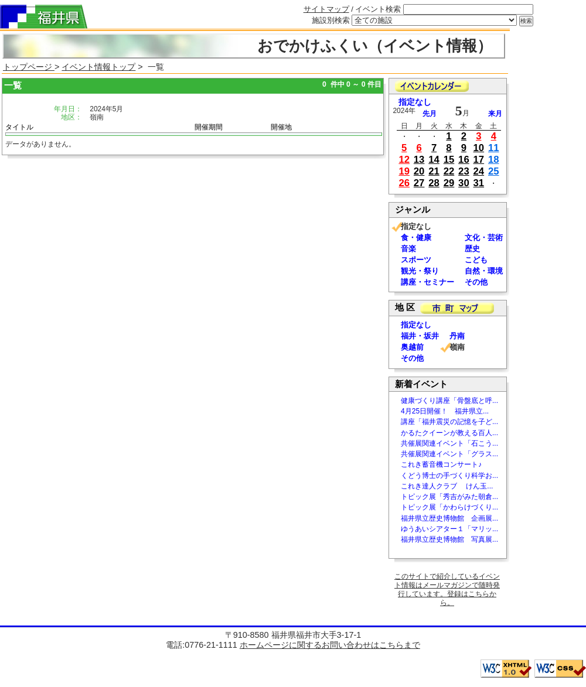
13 (419, 159)
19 (404, 171)
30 (463, 183)
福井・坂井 (420, 335)
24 (479, 171)
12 (404, 159)
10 (479, 147)
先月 (430, 114)
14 (434, 159)
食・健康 (416, 237)
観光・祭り (420, 270)
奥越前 (412, 347)
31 (479, 183)
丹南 (457, 335)
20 (419, 171)
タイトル (19, 127)
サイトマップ (326, 9)
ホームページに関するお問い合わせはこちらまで (330, 645)
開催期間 (209, 127)
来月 (495, 114)
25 (493, 171)
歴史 (472, 248)
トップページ (28, 66)
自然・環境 (484, 270)
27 (419, 183)
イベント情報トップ (98, 66)
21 (434, 171)
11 (493, 147)
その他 (476, 282)
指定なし (414, 102)
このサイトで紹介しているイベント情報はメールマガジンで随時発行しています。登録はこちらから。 (447, 589)
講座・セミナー (427, 282)
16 (463, 159)
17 (479, 159)
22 (449, 171)
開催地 (281, 127)
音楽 (408, 248)
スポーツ (416, 259)
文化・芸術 (484, 237)
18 (493, 159)
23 (463, 171)
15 (449, 159)
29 (449, 183)
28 (434, 183)
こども (476, 259)
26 (404, 183)
